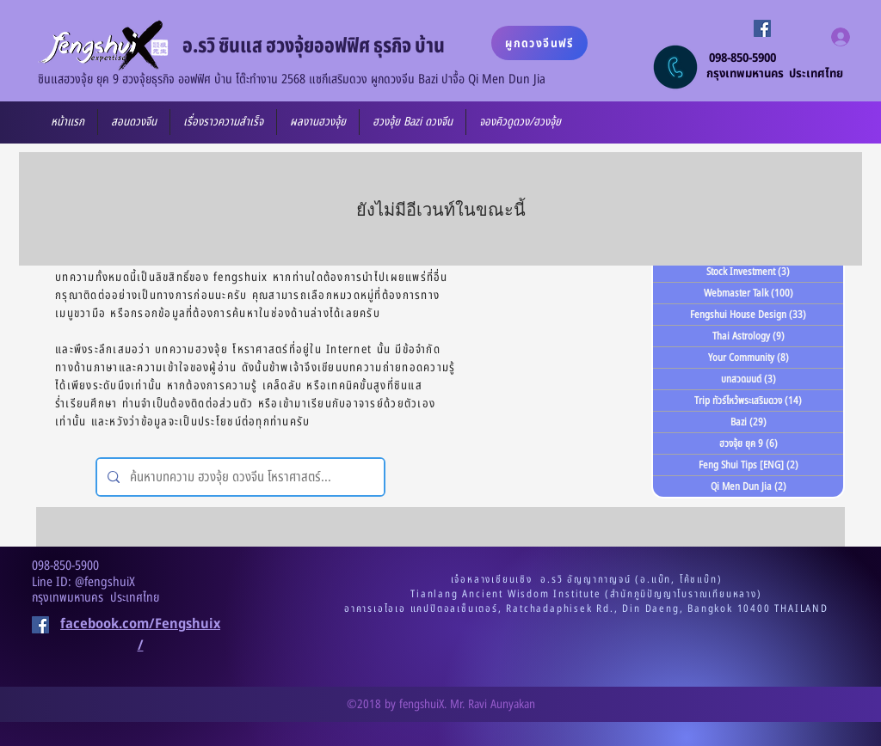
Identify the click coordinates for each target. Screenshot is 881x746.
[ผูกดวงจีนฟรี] (539, 43)
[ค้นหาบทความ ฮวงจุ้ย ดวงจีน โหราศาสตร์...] (239, 477)
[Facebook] (762, 28)
